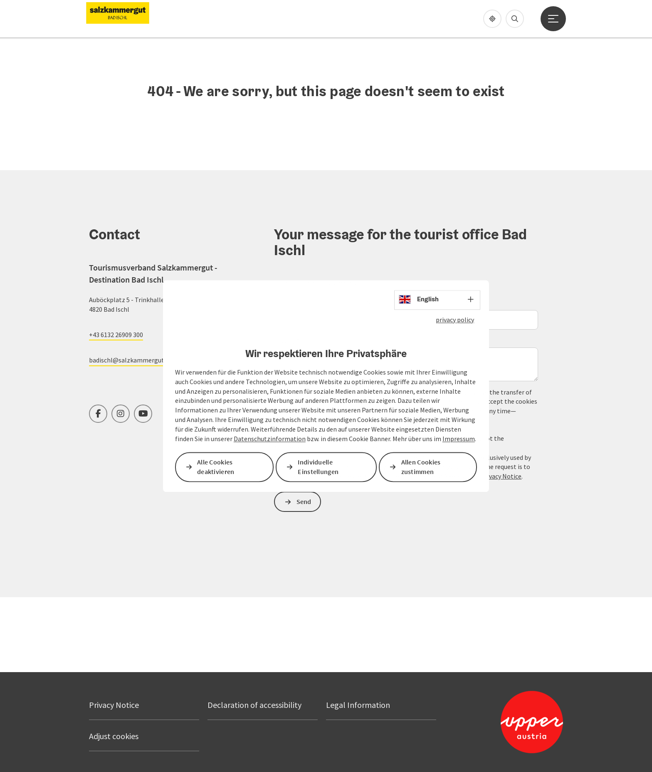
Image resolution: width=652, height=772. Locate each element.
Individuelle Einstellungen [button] (318, 467)
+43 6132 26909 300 (116, 334)
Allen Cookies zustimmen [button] (421, 467)
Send (303, 501)
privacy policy (455, 319)
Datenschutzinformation (270, 438)
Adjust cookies (113, 736)
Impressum (458, 438)
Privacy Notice (501, 476)
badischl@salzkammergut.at (130, 360)
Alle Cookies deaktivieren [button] (216, 467)
